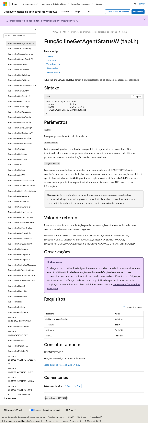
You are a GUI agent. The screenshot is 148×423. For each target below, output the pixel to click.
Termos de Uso (52, 421)
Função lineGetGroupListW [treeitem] (20, 143)
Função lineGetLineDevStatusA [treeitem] (21, 185)
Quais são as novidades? (118, 11)
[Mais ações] (141, 32)
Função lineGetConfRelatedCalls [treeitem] (22, 85)
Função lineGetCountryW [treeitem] (19, 101)
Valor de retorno (53, 64)
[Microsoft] (5, 4)
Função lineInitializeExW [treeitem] (18, 326)
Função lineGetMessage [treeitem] (18, 196)
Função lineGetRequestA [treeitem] (19, 254)
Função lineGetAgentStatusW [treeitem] (21, 43)
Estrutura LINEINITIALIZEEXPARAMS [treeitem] (19, 319)
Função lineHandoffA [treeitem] (17, 291)
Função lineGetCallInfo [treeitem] (18, 64)
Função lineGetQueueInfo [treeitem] (19, 233)
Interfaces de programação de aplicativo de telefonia (94, 31)
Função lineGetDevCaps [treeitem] (18, 106)
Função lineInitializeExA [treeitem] (18, 312)
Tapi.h (124, 31)
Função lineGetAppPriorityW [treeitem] (20, 59)
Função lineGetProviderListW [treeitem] (21, 222)
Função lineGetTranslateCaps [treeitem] (21, 270)
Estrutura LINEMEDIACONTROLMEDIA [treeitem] (21, 379)
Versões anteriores (56, 416)
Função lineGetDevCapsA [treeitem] (19, 111)
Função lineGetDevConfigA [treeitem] (20, 127)
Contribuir (81, 416)
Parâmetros (51, 60)
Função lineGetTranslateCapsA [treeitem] (21, 275)
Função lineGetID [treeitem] (15, 164)
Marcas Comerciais (70, 421)
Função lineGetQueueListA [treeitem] (20, 238)
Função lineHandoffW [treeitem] (17, 296)
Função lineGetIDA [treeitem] (16, 170)
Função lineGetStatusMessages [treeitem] (22, 264)
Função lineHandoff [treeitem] (16, 286)
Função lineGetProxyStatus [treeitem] (20, 227)
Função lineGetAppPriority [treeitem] (19, 48)
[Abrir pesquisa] (135, 4)
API (64, 31)
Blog (70, 416)
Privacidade (95, 416)
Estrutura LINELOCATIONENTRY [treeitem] (18, 333)
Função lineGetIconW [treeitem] (17, 159)
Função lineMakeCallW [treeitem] (18, 351)
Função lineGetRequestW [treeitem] (19, 259)
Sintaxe (49, 56)
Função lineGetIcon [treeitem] (16, 148)
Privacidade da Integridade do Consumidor (21, 421)
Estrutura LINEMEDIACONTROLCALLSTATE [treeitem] (21, 360)
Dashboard (138, 11)
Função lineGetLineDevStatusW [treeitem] (22, 191)
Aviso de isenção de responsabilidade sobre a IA (23, 416)
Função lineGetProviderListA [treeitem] (20, 217)
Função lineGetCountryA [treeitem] (19, 96)
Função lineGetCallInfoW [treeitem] (19, 75)
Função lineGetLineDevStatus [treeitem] (21, 180)
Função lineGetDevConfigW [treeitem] (20, 133)
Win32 (55, 31)
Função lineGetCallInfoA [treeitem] (18, 69)
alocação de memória (113, 202)
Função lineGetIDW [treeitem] (16, 175)
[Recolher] (35, 29)
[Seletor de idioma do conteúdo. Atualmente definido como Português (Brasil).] (13, 410)
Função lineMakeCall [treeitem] (17, 340)
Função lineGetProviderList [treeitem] (20, 212)
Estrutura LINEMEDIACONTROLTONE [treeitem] (20, 388)
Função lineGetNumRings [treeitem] (19, 206)
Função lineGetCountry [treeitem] (18, 90)
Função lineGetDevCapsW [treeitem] (19, 117)
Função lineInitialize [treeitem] (16, 307)
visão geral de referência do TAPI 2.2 (62, 364)
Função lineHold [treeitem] (15, 301)
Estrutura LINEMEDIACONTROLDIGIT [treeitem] (20, 370)
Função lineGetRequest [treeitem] (18, 249)
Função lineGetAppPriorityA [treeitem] (20, 53)
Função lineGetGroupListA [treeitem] (19, 138)
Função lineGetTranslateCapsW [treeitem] (21, 280)
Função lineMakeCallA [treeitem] (18, 345)
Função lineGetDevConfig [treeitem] (19, 122)
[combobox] (19, 35)
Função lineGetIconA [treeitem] (17, 154)
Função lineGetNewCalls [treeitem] (18, 201)
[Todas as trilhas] (46, 32)
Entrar (142, 3)
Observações (52, 67)
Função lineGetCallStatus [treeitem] (19, 80)
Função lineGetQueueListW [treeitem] (20, 243)
